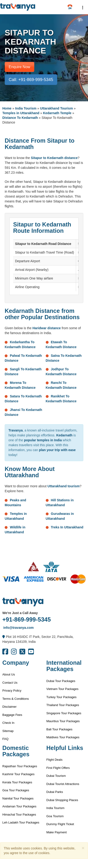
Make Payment (56, 832)
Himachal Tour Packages (19, 814)
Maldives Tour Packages (63, 737)
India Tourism (25, 108)
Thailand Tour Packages (62, 705)
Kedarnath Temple (57, 113)
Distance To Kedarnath (20, 118)
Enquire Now (19, 67)
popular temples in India (43, 440)
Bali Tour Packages (59, 729)
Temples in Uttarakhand (20, 113)
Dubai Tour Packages (60, 681)
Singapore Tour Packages (63, 713)
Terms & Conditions (15, 698)
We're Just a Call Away (20, 613)
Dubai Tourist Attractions (62, 784)
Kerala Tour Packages (17, 782)
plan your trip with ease (57, 450)
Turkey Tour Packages (61, 697)
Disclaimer (9, 706)
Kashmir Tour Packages (18, 774)
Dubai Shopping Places (62, 800)
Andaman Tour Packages (19, 806)
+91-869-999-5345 (26, 619)
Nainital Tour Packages (18, 798)
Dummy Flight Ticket (60, 824)
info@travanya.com (18, 627)
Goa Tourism (55, 816)
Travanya (15, 430)
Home (6, 108)
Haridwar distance (46, 328)
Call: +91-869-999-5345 (31, 79)
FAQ (5, 739)
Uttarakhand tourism (63, 486)
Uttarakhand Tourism (56, 108)
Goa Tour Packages (15, 790)
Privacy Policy (11, 690)
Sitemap (8, 731)
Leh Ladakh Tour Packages (20, 822)
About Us (8, 674)
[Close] (83, 847)
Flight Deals (54, 759)
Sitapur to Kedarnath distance (54, 158)
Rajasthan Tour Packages (19, 766)
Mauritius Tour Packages (63, 721)
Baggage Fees (12, 715)
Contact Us (9, 682)
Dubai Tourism (56, 776)
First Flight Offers (58, 768)
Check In (8, 723)
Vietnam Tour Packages (62, 689)
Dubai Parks (54, 792)
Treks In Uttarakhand (67, 527)
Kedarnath (64, 435)
